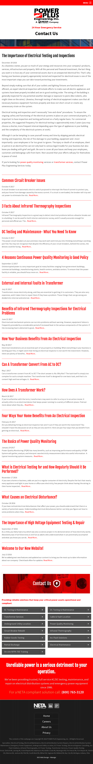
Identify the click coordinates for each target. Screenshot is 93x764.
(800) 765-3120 (73, 692)
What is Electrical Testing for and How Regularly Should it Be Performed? (44, 469)
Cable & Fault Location (60, 616)
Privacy (46, 732)
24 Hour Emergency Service (46, 27)
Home (46, 715)
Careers (46, 721)
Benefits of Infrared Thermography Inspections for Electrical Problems (44, 311)
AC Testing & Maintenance (16, 609)
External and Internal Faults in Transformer (32, 283)
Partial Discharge (11, 644)
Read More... (34, 195)
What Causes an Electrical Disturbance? (29, 497)
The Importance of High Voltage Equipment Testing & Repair (43, 523)
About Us (46, 727)
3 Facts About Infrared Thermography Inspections (36, 206)
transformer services (63, 162)
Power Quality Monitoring (61, 623)
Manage (53, 757)
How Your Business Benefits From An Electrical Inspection (41, 339)
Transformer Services (13, 616)
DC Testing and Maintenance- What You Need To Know (39, 232)
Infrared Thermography (60, 630)
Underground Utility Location (17, 623)
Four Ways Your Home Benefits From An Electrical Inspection (43, 416)
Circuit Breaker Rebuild (14, 630)
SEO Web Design (43, 757)
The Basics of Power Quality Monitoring (29, 441)
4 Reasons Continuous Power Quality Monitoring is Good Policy (45, 257)
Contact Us (46, 33)
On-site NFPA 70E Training (16, 651)
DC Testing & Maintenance (62, 609)
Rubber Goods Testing (14, 637)
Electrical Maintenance (60, 644)
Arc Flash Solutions (58, 637)
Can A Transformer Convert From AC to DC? (31, 364)
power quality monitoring (31, 162)
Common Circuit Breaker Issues (23, 180)
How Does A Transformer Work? (23, 390)
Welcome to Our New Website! (23, 548)
